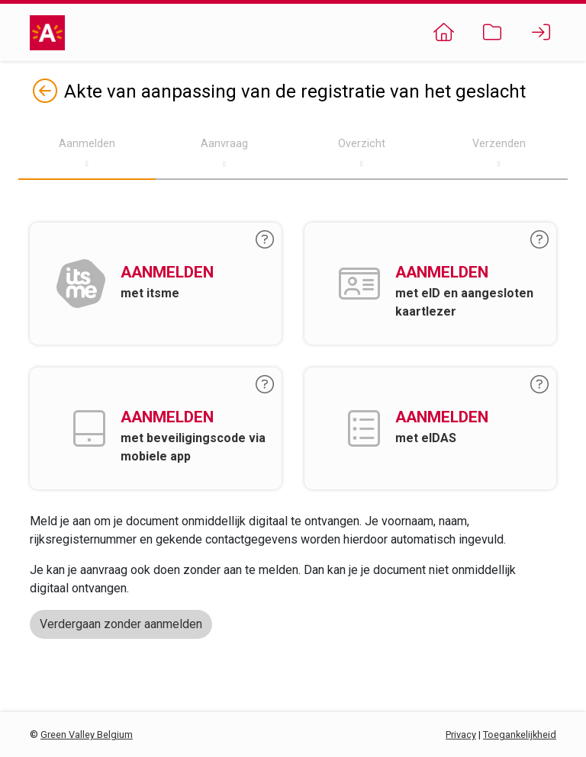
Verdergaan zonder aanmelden (121, 624)
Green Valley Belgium (86, 734)
